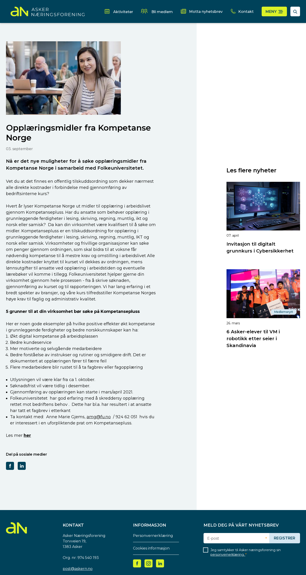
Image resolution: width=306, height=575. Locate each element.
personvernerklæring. (227, 555)
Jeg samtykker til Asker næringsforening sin (245, 552)
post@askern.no (78, 569)
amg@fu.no (99, 416)
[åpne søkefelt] (295, 11)
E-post (213, 538)
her (27, 435)
